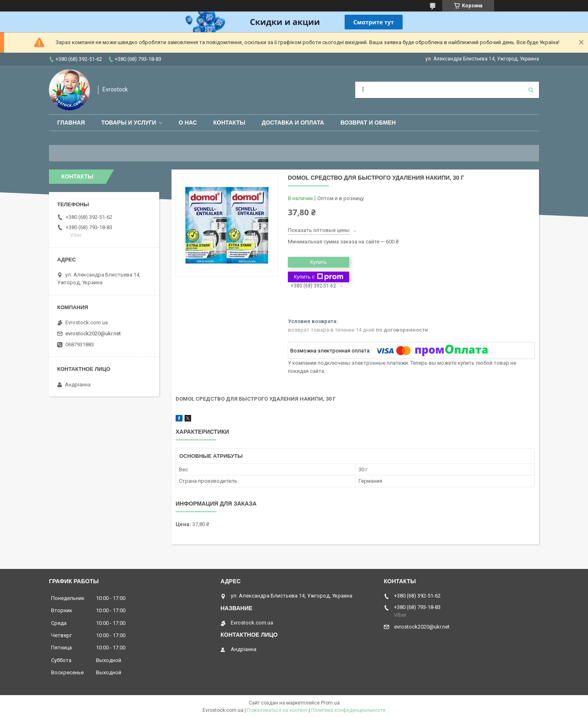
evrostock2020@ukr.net (93, 333)
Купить (318, 262)
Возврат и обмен (368, 122)
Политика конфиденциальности (348, 710)
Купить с (318, 277)
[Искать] (531, 90)
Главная (71, 122)
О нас (187, 122)
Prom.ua (330, 703)
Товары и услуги (128, 122)
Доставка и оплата (293, 122)
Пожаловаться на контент (277, 710)
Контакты (229, 122)
